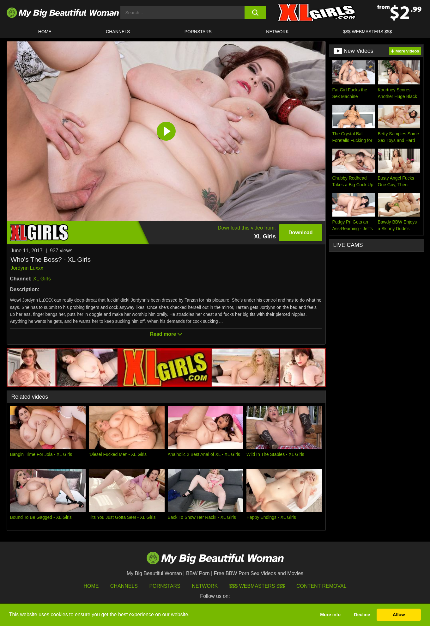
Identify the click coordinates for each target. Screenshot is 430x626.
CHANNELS (118, 31)
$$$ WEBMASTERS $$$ (367, 31)
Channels (124, 586)
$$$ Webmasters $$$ (257, 586)
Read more (166, 334)
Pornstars (198, 31)
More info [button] (330, 614)
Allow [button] (399, 614)
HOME (44, 31)
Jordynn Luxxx (27, 268)
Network (277, 31)
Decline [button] (362, 614)
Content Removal (321, 586)
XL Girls (42, 278)
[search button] (255, 12)
